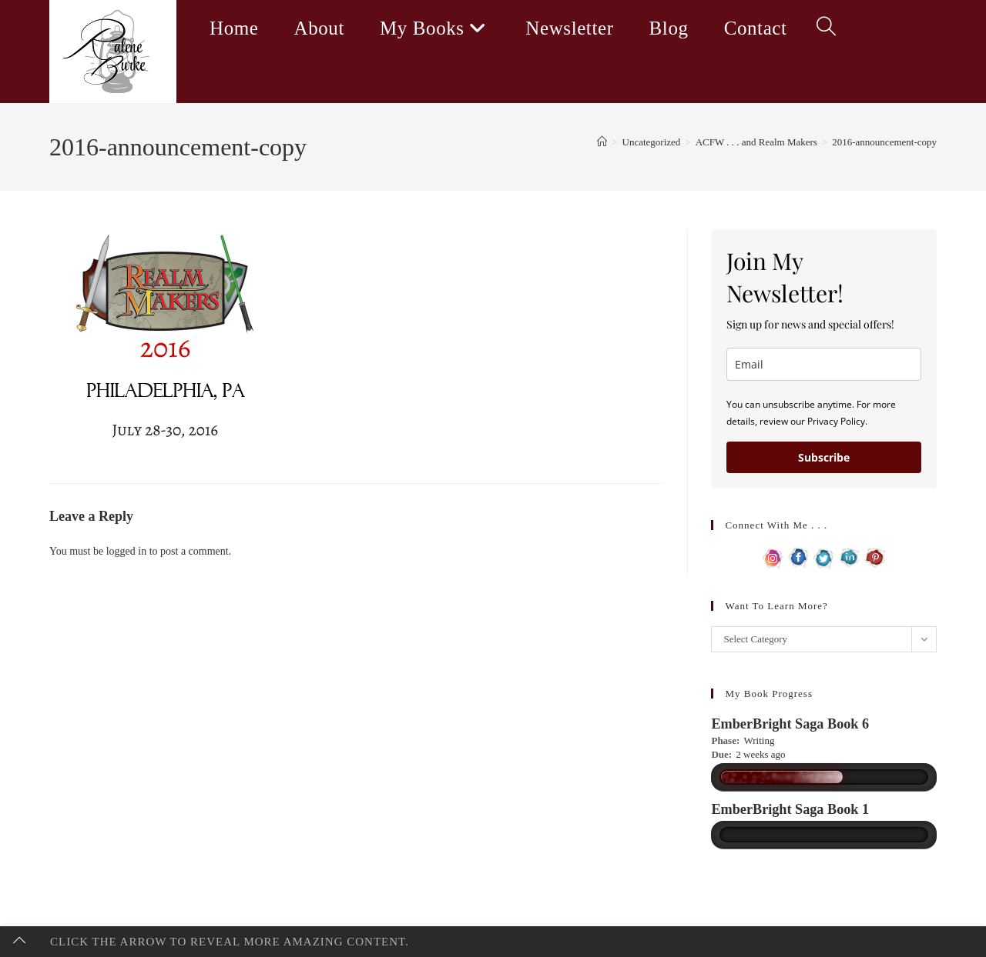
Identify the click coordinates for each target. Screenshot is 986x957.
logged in (126, 551)
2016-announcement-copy (884, 142)
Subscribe (824, 457)
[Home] (602, 142)
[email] (823, 364)
